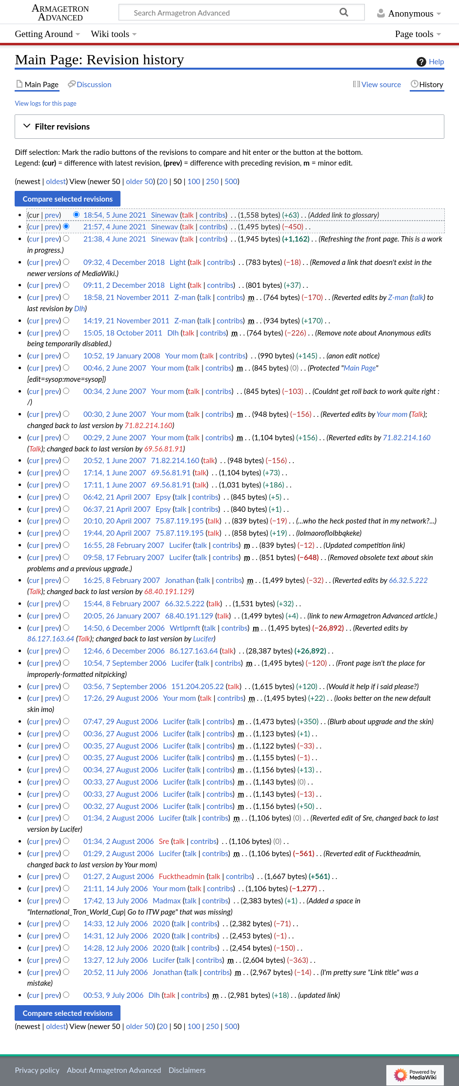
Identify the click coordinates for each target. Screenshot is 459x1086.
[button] (229, 127)
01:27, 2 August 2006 (118, 876)
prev (52, 214)
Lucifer (203, 638)
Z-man (398, 297)
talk (188, 214)
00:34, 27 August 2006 (120, 769)
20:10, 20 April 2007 (117, 520)
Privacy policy (37, 1070)
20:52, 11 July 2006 (115, 972)
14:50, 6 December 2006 (124, 627)
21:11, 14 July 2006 (115, 888)
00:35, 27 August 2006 (120, 745)
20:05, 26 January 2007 (121, 615)
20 (163, 181)
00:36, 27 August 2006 (120, 733)
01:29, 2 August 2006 (118, 853)
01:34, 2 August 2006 (118, 817)
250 (212, 181)
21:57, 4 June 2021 (114, 226)
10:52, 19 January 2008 (121, 355)
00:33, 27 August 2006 (120, 781)
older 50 (139, 181)
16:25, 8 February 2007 (121, 580)
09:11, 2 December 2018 (124, 285)
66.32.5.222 (408, 580)
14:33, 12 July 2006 (115, 923)
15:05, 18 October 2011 (122, 332)
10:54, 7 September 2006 (124, 662)
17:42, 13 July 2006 (115, 900)
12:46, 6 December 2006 (124, 650)
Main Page (360, 367)
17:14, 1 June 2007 (114, 472)
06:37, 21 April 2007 (117, 509)
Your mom (392, 414)
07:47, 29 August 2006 (120, 721)
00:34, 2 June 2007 (114, 391)
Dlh (79, 308)
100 (193, 181)
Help (429, 62)
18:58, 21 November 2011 (126, 297)
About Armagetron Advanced (114, 1070)
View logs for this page (45, 103)
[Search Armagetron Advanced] (241, 12)
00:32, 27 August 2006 (120, 806)
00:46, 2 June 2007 (114, 367)
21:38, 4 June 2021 (114, 238)
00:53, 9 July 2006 (113, 995)
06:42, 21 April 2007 (117, 496)
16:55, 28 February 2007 (123, 545)
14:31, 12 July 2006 (115, 935)
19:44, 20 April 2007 (117, 532)
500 (230, 181)
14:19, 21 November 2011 (126, 320)
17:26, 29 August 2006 (120, 697)
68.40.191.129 (168, 591)
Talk (417, 414)
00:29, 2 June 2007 (114, 437)
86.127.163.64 (51, 638)
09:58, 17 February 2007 (123, 557)
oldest (56, 181)
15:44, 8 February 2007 (121, 603)
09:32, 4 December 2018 (124, 262)
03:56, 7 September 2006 (124, 686)
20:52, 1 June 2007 (114, 460)
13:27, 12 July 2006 (115, 959)
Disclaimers (186, 1070)
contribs (212, 214)
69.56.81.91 (163, 448)
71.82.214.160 (148, 425)
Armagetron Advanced (60, 12)
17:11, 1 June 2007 (114, 484)
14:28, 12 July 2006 (115, 947)
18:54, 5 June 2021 (114, 214)
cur (34, 226)
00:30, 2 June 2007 (114, 414)
